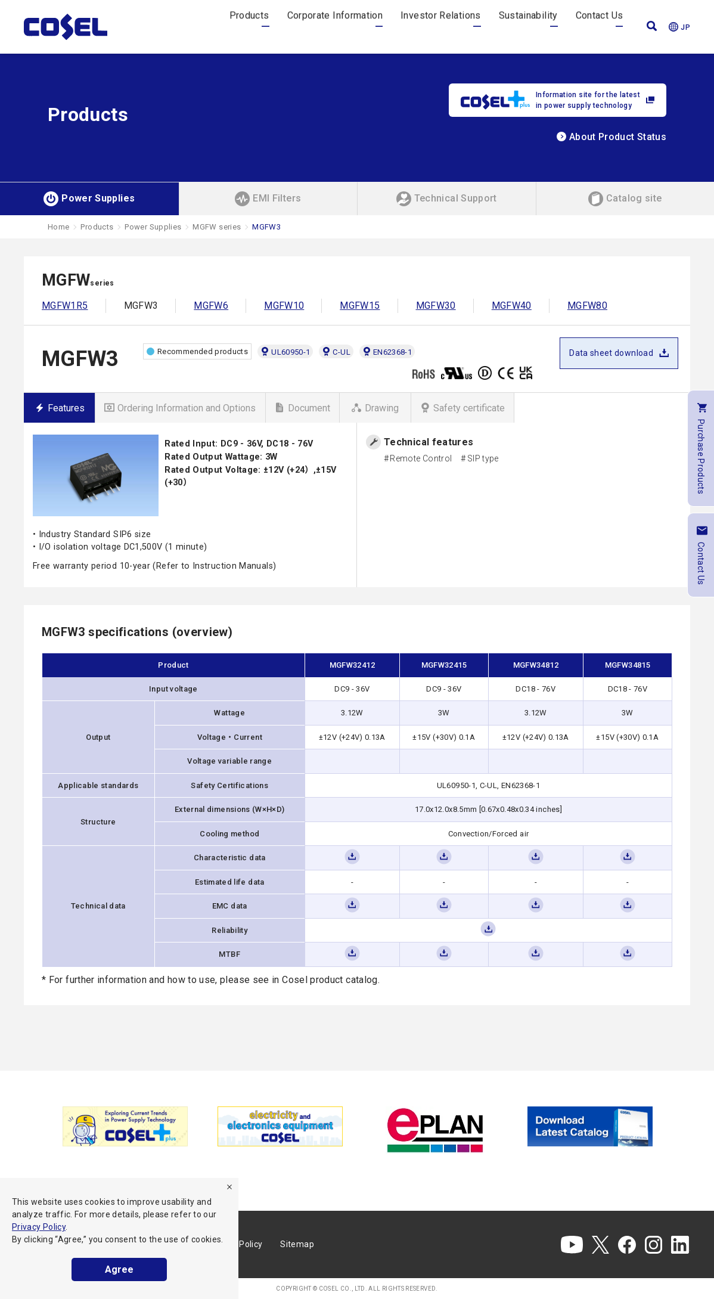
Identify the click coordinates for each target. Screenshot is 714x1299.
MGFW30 (436, 305)
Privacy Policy (39, 1227)
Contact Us (599, 26)
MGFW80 (587, 305)
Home (58, 226)
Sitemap (297, 1244)
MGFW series (217, 226)
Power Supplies (153, 226)
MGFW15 (360, 305)
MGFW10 (284, 305)
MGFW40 (512, 305)
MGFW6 (211, 305)
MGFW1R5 (65, 305)
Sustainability (528, 26)
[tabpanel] (125, 1126)
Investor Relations (440, 26)
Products (249, 26)
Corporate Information (335, 26)
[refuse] (229, 1187)
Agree (119, 1269)
